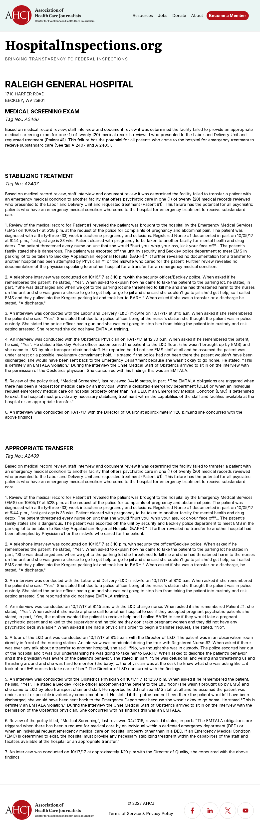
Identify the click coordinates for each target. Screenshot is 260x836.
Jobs (162, 15)
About (197, 15)
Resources (143, 15)
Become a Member (227, 15)
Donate (179, 15)
